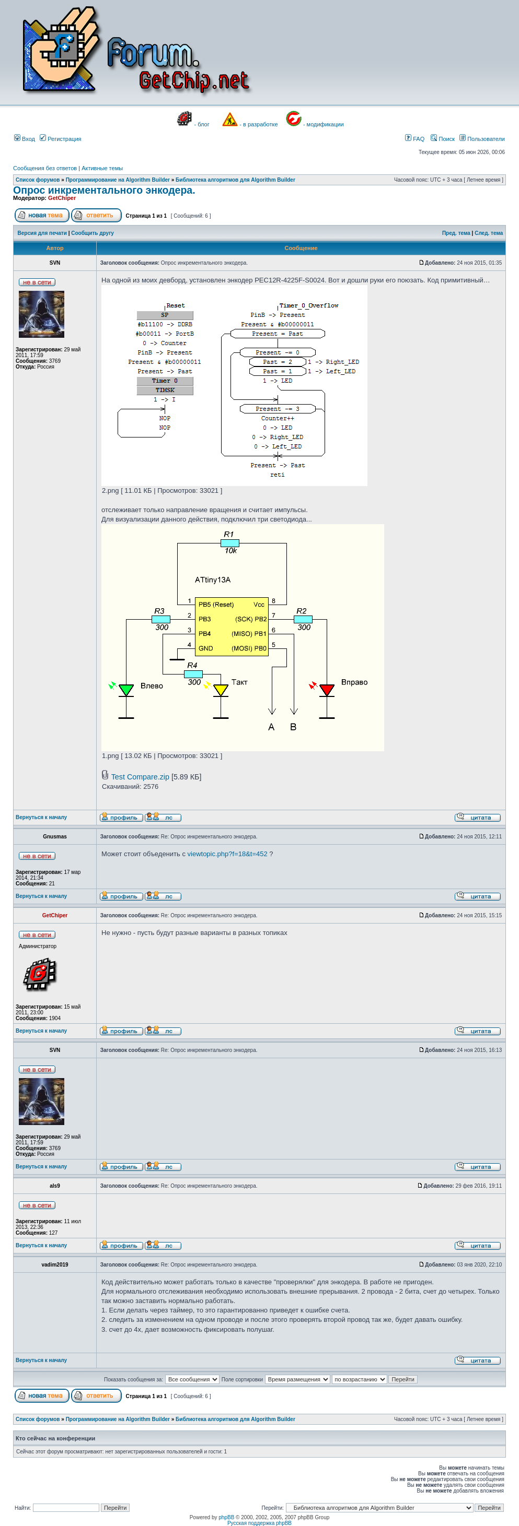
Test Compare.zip (140, 777)
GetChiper (62, 198)
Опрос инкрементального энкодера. (104, 190)
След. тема (489, 233)
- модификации (323, 124)
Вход (24, 139)
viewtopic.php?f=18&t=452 (228, 854)
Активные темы (102, 168)
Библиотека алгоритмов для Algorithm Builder (235, 180)
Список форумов (38, 180)
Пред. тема (456, 233)
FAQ (414, 139)
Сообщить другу (92, 233)
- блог (202, 124)
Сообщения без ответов (45, 168)
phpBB (226, 1517)
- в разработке (258, 124)
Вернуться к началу (41, 817)
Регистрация (60, 139)
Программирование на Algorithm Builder (118, 180)
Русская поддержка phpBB (259, 1523)
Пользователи (482, 139)
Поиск (443, 139)
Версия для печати (42, 233)
